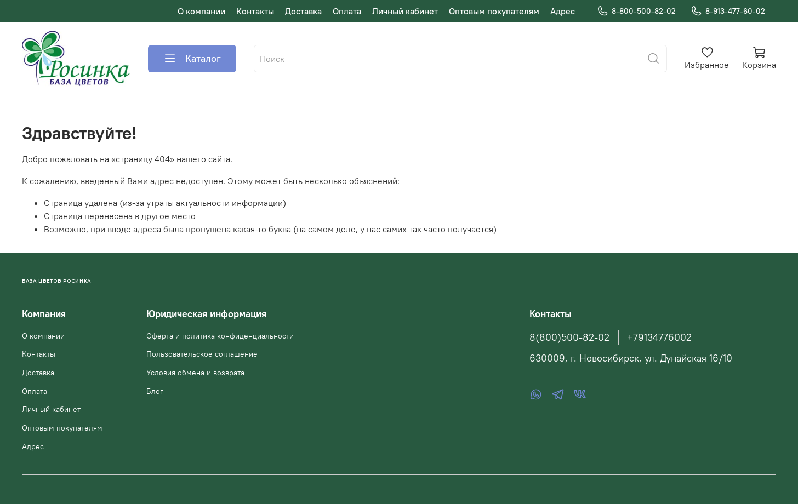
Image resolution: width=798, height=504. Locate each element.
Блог (154, 391)
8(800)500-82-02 (569, 337)
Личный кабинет (405, 10)
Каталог (192, 58)
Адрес (562, 10)
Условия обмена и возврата (195, 372)
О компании (201, 10)
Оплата (347, 10)
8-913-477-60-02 (728, 11)
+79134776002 (659, 337)
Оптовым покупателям (494, 10)
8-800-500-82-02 (636, 11)
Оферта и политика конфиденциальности (220, 336)
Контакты (255, 10)
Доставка (303, 10)
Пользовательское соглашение (202, 354)
